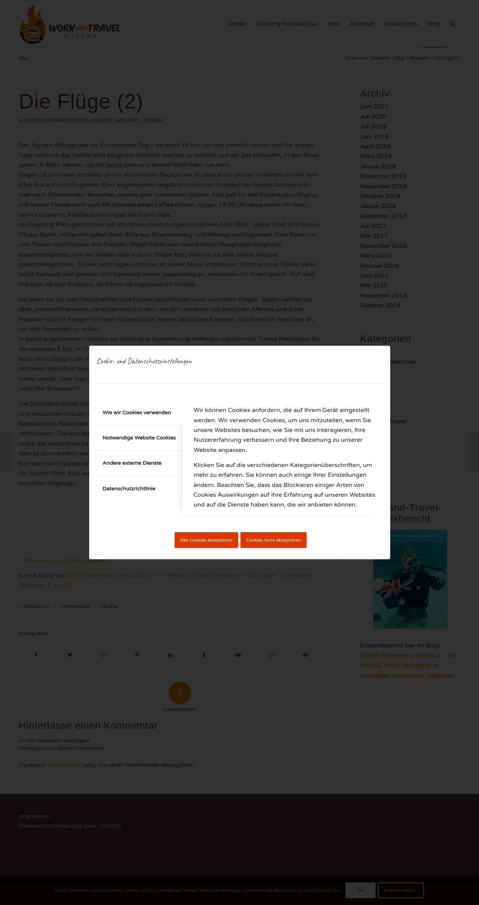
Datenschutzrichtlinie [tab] (129, 488)
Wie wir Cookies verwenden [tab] (137, 412)
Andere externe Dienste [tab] (132, 463)
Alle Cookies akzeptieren (206, 540)
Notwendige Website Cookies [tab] (139, 438)
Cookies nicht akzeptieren (273, 540)
